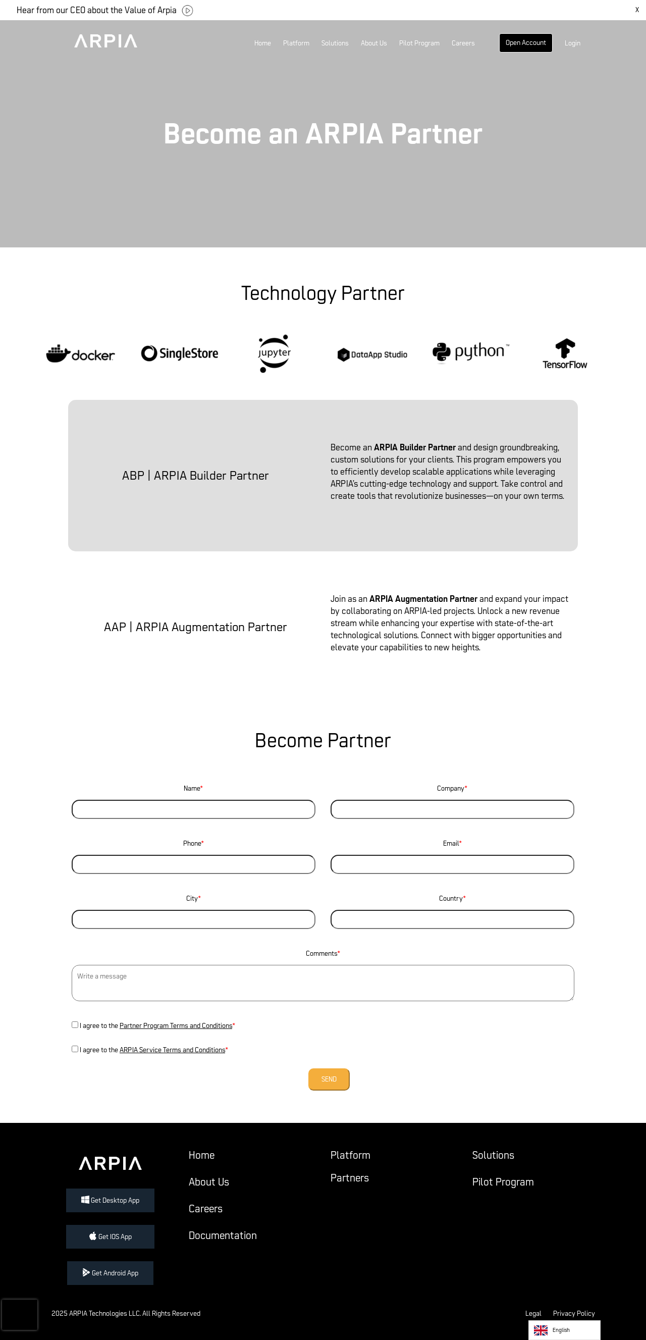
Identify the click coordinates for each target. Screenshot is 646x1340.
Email (452, 853)
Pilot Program (419, 43)
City (193, 908)
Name (193, 798)
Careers (463, 43)
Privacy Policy (574, 1313)
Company (452, 798)
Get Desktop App (110, 1200)
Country (452, 908)
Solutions (335, 43)
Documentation (223, 1235)
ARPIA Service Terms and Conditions (172, 1050)
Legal (533, 1313)
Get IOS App (110, 1236)
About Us (374, 43)
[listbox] (564, 1330)
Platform (296, 43)
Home (262, 43)
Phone (193, 853)
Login (572, 43)
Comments (323, 977)
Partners (350, 1177)
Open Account (526, 42)
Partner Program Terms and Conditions (176, 1025)
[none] (564, 1330)
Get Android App (110, 1273)
